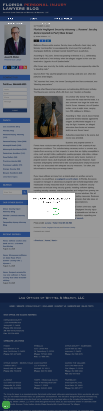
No (47, 211)
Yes (55, 211)
